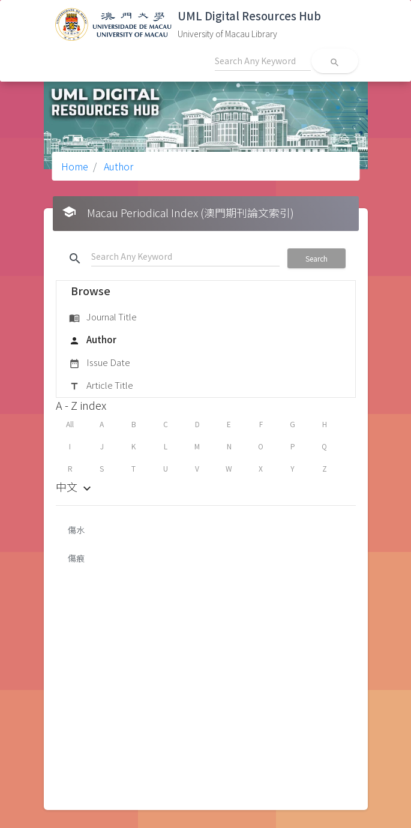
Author (117, 166)
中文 (75, 486)
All (70, 424)
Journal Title (103, 317)
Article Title (101, 386)
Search (316, 258)
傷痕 (76, 558)
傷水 (76, 530)
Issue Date (99, 363)
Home (74, 166)
